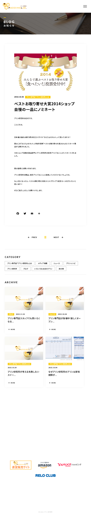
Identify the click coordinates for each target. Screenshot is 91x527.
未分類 (61, 270)
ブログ (25, 270)
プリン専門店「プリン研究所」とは (37, 97)
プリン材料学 (12, 270)
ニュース (57, 265)
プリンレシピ (71, 265)
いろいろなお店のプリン (43, 270)
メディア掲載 (42, 265)
